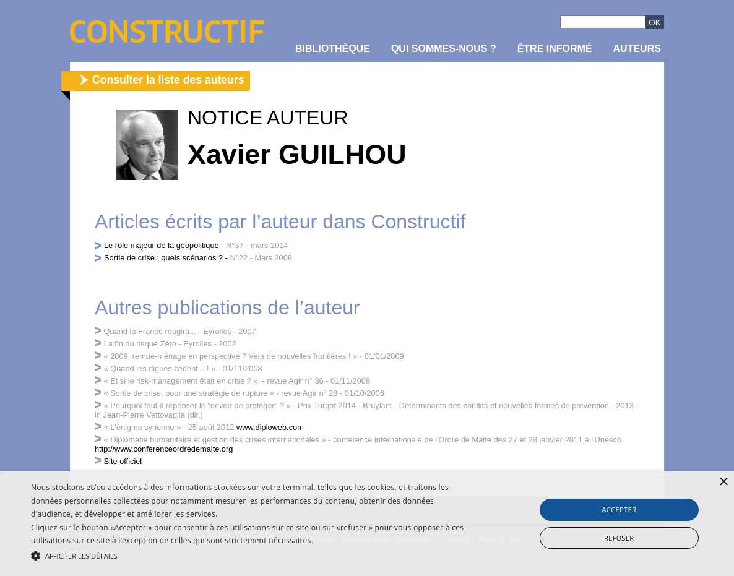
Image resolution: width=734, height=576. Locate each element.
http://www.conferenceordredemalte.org (164, 448)
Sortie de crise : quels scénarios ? (163, 257)
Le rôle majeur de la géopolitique (161, 245)
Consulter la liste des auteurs (168, 80)
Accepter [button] (619, 509)
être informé (554, 48)
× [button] (723, 482)
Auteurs (637, 48)
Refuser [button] (619, 538)
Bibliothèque (332, 48)
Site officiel (123, 461)
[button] (249, 555)
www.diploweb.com (270, 427)
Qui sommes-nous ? (443, 48)
